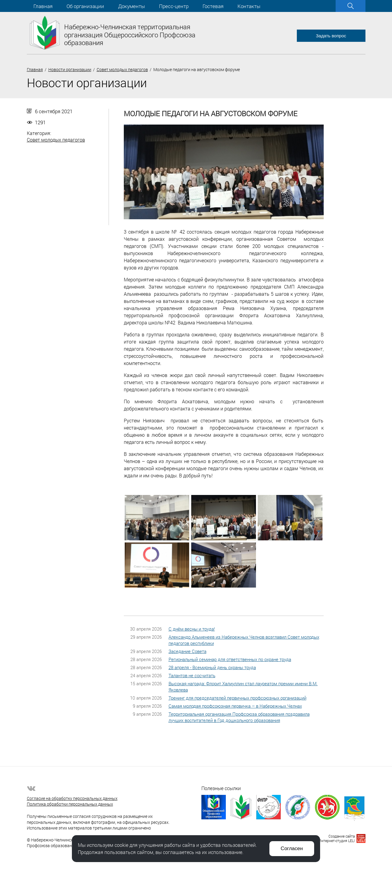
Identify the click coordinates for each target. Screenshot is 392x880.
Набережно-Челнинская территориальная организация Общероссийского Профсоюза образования (129, 34)
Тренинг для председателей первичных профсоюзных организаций (237, 698)
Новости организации (69, 69)
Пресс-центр (174, 6)
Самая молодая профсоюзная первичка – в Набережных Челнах (235, 706)
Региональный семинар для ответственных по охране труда (230, 659)
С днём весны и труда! (192, 629)
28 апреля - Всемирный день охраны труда (212, 667)
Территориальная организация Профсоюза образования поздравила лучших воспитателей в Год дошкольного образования (239, 717)
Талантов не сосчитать (192, 675)
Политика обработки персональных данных (70, 804)
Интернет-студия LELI (337, 840)
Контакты (248, 6)
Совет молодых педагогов (122, 69)
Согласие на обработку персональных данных (72, 798)
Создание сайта (341, 836)
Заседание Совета (187, 651)
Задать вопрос (331, 35)
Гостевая (213, 6)
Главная (43, 6)
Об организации (85, 6)
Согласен (292, 848)
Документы (131, 6)
